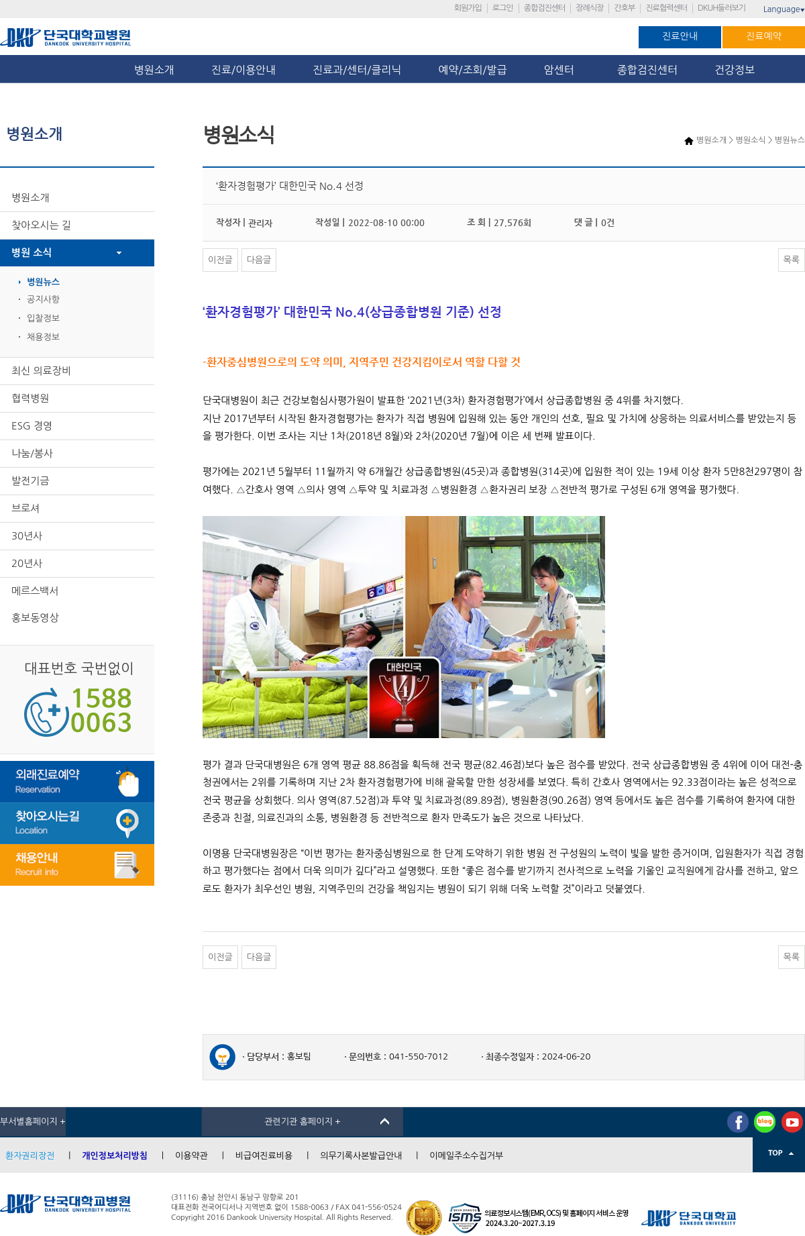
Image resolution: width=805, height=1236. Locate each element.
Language (784, 9)
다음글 (259, 260)
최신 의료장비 (41, 371)
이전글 (220, 260)
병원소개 (154, 69)
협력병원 (30, 398)
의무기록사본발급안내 (361, 1155)
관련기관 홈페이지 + (302, 1121)
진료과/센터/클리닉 (357, 69)
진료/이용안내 (243, 69)
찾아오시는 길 (41, 225)
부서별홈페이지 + (33, 1121)
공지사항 (43, 299)
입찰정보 (43, 318)
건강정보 (734, 69)
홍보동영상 (35, 618)
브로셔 (25, 508)
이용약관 (191, 1155)
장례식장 (589, 8)
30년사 (26, 536)
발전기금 (30, 481)
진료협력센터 (666, 8)
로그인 (502, 8)
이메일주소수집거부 (466, 1155)
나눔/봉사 (32, 453)
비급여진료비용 (264, 1155)
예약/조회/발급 (472, 69)
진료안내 (680, 36)
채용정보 (43, 337)
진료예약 (764, 36)
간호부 (624, 8)
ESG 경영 (31, 426)
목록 (792, 260)
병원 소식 (31, 253)
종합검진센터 (545, 8)
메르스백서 (35, 591)
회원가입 (468, 8)
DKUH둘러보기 (721, 8)
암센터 (562, 69)
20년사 (26, 563)
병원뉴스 (43, 282)
